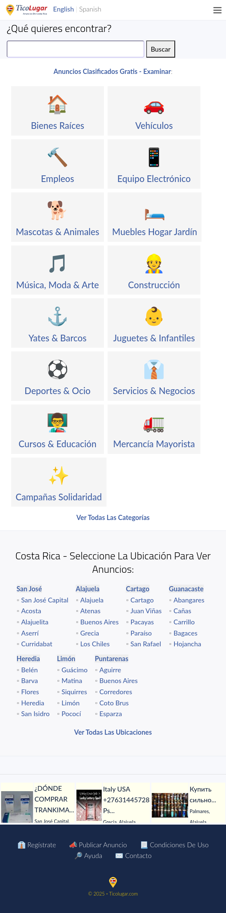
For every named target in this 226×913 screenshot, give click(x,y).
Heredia (32, 703)
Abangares (188, 600)
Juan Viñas (146, 611)
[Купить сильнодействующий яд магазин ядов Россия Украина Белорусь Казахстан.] (170, 805)
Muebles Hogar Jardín (154, 231)
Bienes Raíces (57, 125)
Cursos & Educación (57, 443)
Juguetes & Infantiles (154, 337)
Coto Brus (114, 703)
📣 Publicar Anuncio (98, 845)
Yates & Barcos (57, 337)
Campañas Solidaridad (59, 496)
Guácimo (75, 670)
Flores (30, 692)
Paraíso (141, 633)
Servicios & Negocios (154, 390)
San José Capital (45, 600)
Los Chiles (94, 644)
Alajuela (92, 600)
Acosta (31, 611)
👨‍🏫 (57, 421)
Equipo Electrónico (154, 178)
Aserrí (30, 633)
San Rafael (146, 644)
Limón (71, 703)
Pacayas (142, 622)
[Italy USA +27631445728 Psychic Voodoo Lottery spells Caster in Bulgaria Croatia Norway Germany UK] (89, 805)
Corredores (115, 692)
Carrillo (183, 622)
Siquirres (74, 692)
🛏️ (155, 209)
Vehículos (154, 125)
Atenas (90, 611)
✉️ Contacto (133, 855)
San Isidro (35, 713)
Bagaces (185, 633)
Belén (29, 670)
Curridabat (36, 644)
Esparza (110, 713)
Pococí (71, 713)
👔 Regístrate (36, 845)
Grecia (89, 633)
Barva (29, 680)
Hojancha (187, 644)
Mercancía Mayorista (154, 443)
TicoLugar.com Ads (34, 10)
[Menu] (217, 10)
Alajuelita (35, 622)
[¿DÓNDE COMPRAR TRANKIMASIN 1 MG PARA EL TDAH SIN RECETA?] (17, 809)
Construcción (154, 284)
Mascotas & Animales (57, 231)
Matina (72, 680)
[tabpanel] (37, 810)
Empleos (57, 178)
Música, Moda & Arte (57, 284)
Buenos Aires (99, 622)
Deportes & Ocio (57, 390)
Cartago (142, 600)
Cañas (182, 611)
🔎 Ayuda (88, 855)
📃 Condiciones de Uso (174, 845)
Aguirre (110, 670)
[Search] (75, 49)
